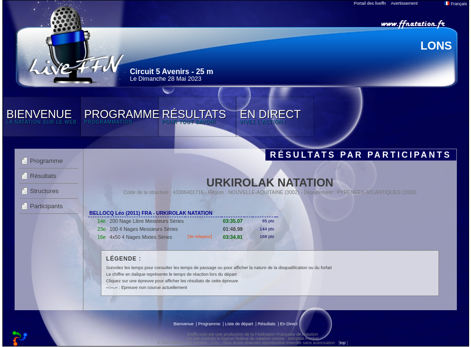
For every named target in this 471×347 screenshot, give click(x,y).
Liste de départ (239, 324)
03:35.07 (233, 221)
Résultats (43, 175)
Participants (46, 206)
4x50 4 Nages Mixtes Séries (140, 237)
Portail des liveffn (370, 3)
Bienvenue (184, 324)
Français (455, 3)
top (342, 342)
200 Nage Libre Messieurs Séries (146, 221)
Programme (46, 160)
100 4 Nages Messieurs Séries (143, 229)
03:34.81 (233, 237)
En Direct (288, 324)
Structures (44, 191)
